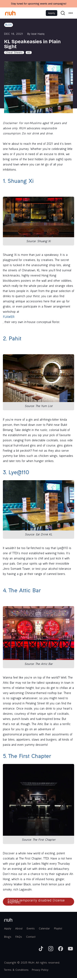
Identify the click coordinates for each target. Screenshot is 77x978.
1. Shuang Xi (18, 181)
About (19, 929)
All (28, 53)
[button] (70, 13)
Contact (31, 937)
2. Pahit (12, 339)
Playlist (58, 929)
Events (31, 929)
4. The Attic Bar (22, 591)
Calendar (44, 929)
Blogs (7, 937)
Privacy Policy (40, 970)
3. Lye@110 (16, 473)
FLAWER (8, 317)
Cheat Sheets (14, 53)
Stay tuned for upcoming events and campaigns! (38, 4)
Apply (51, 13)
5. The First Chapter (27, 756)
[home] (10, 13)
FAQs (18, 937)
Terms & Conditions (16, 970)
